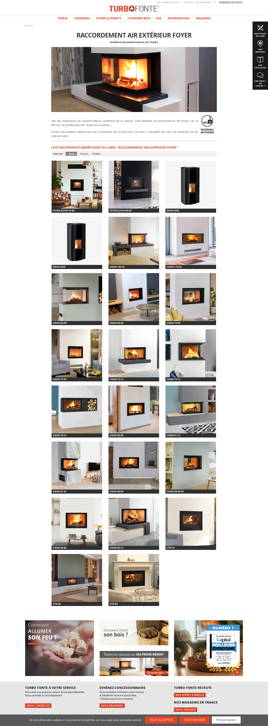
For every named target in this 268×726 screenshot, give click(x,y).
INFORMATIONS (178, 18)
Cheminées (82, 18)
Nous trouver (186, 709)
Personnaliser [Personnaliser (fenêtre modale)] (226, 720)
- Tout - (71, 153)
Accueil (29, 25)
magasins (203, 18)
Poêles (63, 18)
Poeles (96, 153)
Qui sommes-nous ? (169, 2)
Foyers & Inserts (108, 18)
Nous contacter (38, 705)
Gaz (158, 18)
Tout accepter (161, 720)
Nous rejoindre (112, 705)
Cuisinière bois (139, 18)
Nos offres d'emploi (190, 695)
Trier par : (58, 154)
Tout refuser (194, 720)
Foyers (84, 153)
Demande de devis (231, 2)
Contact (189, 2)
